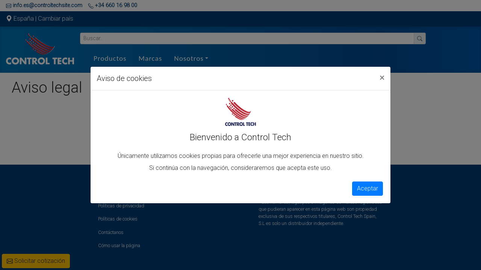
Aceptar (367, 188)
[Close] (382, 77)
